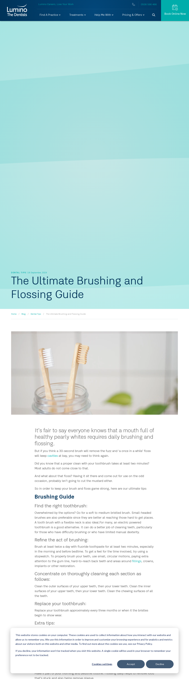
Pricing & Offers (133, 15)
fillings (136, 561)
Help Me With (104, 15)
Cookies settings (102, 664)
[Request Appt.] (175, 10)
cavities (53, 456)
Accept (131, 664)
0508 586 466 (149, 4)
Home (13, 314)
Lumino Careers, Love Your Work (56, 4)
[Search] (154, 15)
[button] (50, 15)
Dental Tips (36, 314)
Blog (24, 314)
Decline (160, 664)
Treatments (77, 15)
